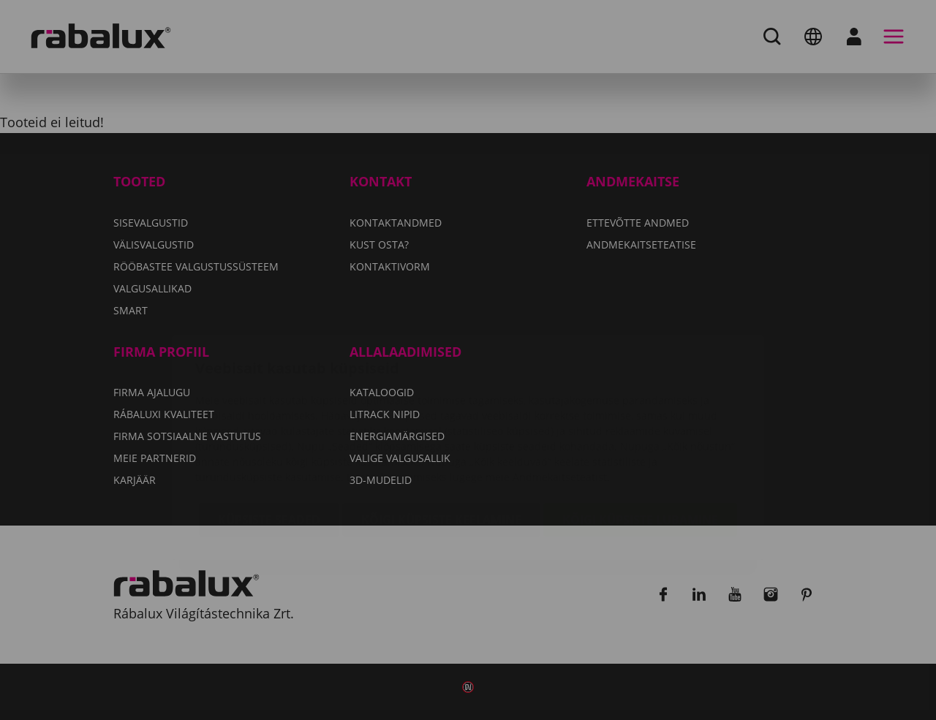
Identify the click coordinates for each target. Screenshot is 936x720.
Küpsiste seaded (269, 433)
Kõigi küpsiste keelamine (441, 433)
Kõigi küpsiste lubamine (640, 433)
